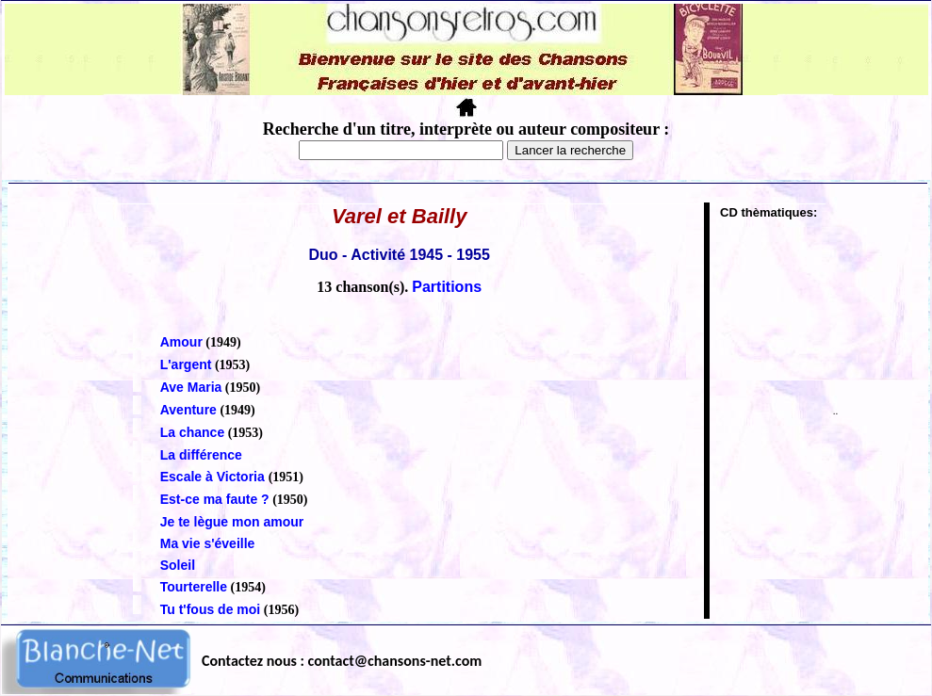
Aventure (188, 409)
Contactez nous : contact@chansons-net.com (342, 661)
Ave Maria (191, 387)
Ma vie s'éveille (207, 543)
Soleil (177, 565)
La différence (201, 454)
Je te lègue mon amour (231, 521)
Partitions (447, 287)
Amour (181, 341)
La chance (192, 432)
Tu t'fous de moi (210, 609)
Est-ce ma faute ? (215, 499)
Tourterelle (193, 586)
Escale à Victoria (214, 476)
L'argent (186, 364)
